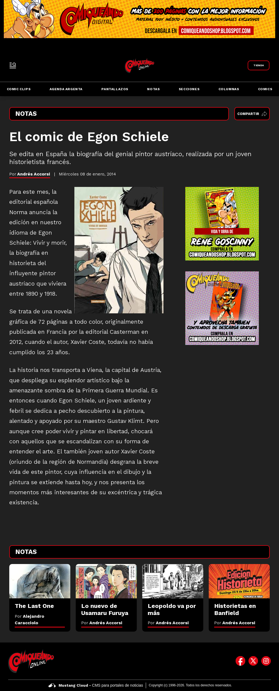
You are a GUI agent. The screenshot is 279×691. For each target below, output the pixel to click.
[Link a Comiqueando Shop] (258, 65)
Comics (265, 89)
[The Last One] (39, 581)
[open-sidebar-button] (13, 65)
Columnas (229, 89)
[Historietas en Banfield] (239, 581)
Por (101, 622)
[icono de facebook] (240, 661)
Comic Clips (19, 89)
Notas (153, 89)
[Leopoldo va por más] (172, 581)
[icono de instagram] (266, 661)
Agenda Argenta (66, 89)
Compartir (252, 113)
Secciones (189, 89)
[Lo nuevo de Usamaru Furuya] (106, 581)
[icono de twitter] (253, 661)
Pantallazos (114, 89)
